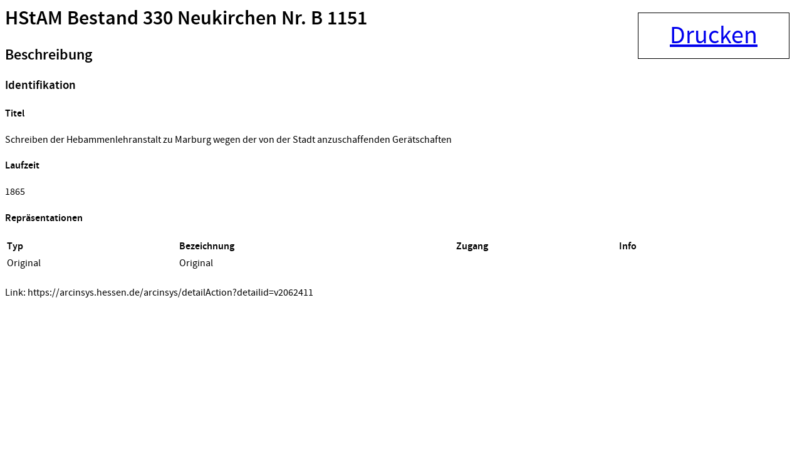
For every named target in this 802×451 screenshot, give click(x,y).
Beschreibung (48, 55)
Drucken (714, 35)
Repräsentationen (44, 218)
